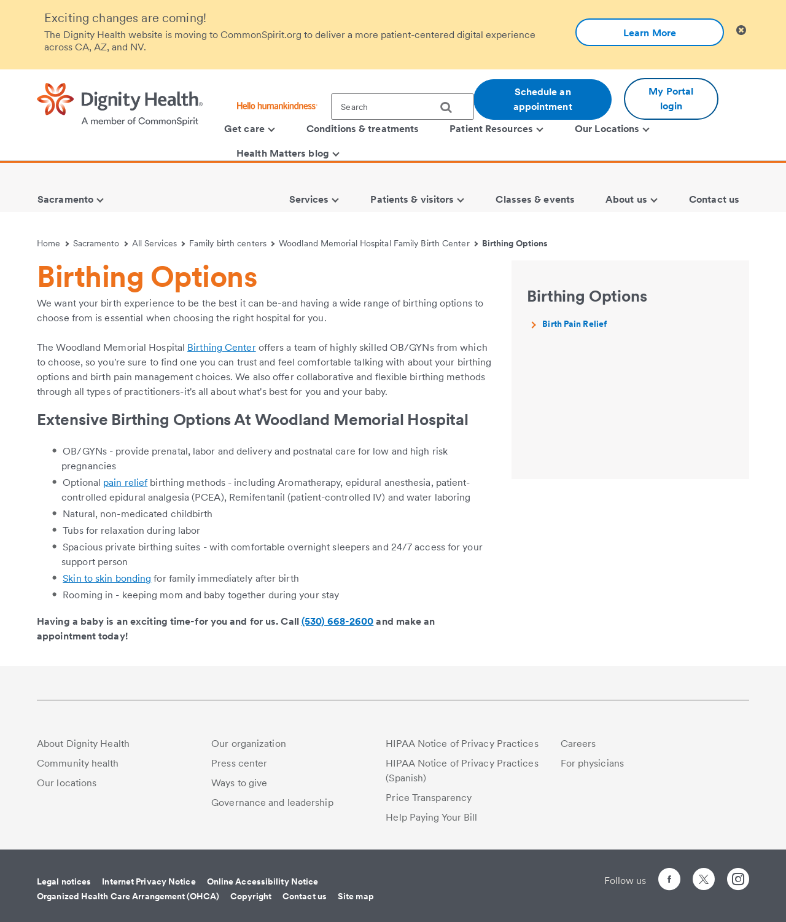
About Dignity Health (83, 743)
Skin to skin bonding (107, 578)
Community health (78, 763)
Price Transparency (429, 797)
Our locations (66, 783)
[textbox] (402, 106)
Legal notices (64, 881)
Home (53, 243)
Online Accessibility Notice (263, 881)
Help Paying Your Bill (431, 817)
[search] (450, 107)
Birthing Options (515, 243)
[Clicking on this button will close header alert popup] (741, 30)
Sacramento (100, 243)
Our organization (248, 743)
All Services (158, 243)
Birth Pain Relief (574, 324)
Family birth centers (231, 243)
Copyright (250, 896)
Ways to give (239, 783)
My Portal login (670, 98)
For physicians (592, 763)
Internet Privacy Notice (148, 881)
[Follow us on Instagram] (738, 881)
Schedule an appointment (542, 99)
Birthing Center (221, 347)
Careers (578, 743)
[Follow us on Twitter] (704, 874)
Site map (356, 896)
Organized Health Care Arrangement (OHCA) (128, 896)
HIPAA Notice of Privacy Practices (462, 743)
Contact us (304, 896)
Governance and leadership (272, 802)
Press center (239, 763)
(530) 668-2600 (337, 621)
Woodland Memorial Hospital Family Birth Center (378, 243)
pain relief (125, 482)
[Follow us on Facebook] (669, 881)
